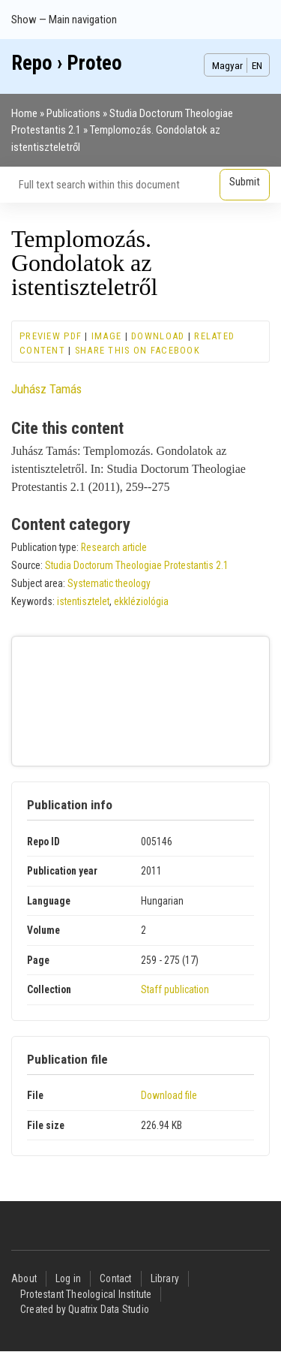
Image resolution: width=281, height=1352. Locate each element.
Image (106, 336)
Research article (114, 547)
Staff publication (175, 989)
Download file (169, 1095)
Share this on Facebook (137, 350)
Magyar (227, 65)
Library (165, 1278)
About (24, 1278)
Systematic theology (109, 583)
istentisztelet (83, 601)
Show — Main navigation (64, 19)
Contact (115, 1278)
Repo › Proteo (66, 63)
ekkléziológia (141, 601)
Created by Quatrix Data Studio (84, 1309)
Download (157, 336)
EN (257, 65)
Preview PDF (50, 336)
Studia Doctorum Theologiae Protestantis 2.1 (137, 565)
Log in (68, 1278)
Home (24, 113)
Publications (73, 113)
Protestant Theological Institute (85, 1294)
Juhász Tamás (46, 388)
